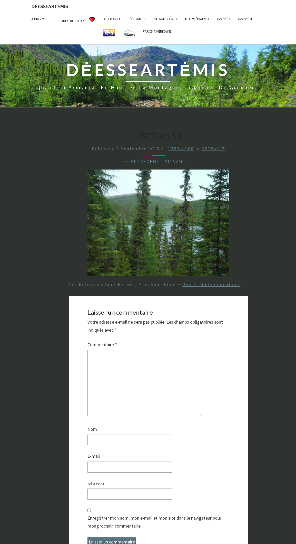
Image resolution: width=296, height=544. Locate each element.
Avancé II (245, 19)
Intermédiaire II (196, 19)
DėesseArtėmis (49, 6)
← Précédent (142, 161)
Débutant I (111, 19)
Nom (92, 429)
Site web (95, 483)
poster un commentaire (211, 284)
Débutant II (136, 19)
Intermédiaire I (165, 19)
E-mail (93, 456)
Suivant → (179, 161)
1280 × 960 (181, 149)
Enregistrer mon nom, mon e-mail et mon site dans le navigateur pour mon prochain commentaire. (154, 522)
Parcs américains (157, 31)
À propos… (41, 19)
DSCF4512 (213, 149)
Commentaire (102, 345)
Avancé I (223, 19)
